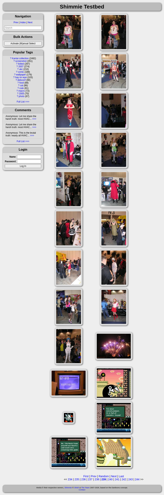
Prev (16, 22)
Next (30, 22)
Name (12, 156)
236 (83, 479)
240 (110, 479)
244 (137, 479)
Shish (76, 487)
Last (121, 476)
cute (21, 88)
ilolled (21, 63)
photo (22, 96)
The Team (85, 487)
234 (70, 479)
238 (97, 479)
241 (117, 479)
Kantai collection (20, 58)
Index (23, 22)
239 (103, 479)
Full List (21, 101)
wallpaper (21, 74)
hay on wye (21, 77)
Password (10, 161)
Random (104, 476)
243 (130, 479)
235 (77, 479)
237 (90, 479)
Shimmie (68, 487)
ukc (21, 69)
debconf (22, 80)
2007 (20, 66)
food (21, 82)
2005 (21, 93)
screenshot (20, 61)
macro (21, 91)
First (86, 476)
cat (21, 85)
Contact (82, 490)
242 (124, 479)
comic (21, 72)
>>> (34, 119)
